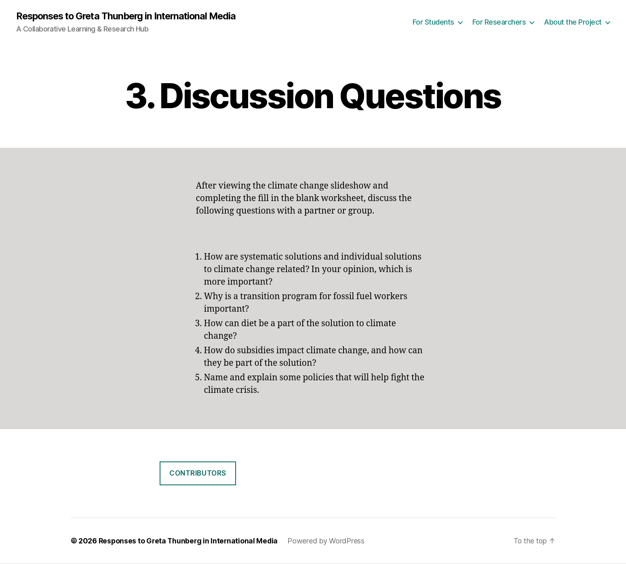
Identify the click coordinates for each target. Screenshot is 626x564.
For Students (433, 22)
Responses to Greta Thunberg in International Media (130, 16)
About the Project (573, 22)
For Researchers (499, 22)
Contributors (197, 474)
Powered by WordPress (328, 541)
